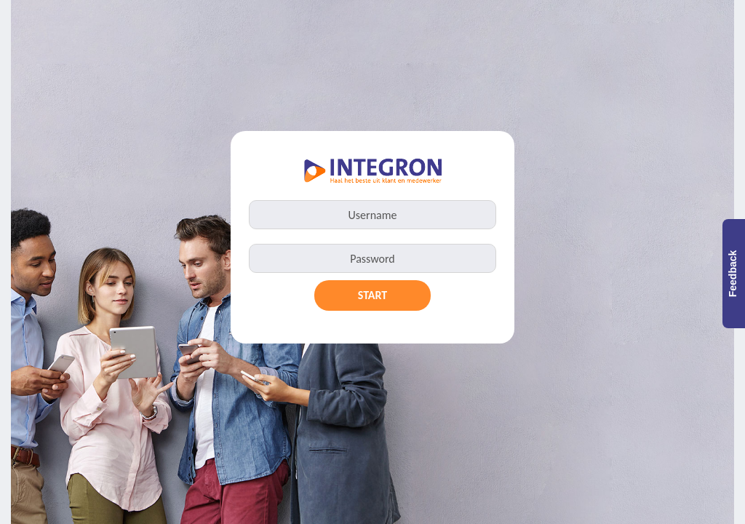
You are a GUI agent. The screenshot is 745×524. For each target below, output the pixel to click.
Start (373, 295)
